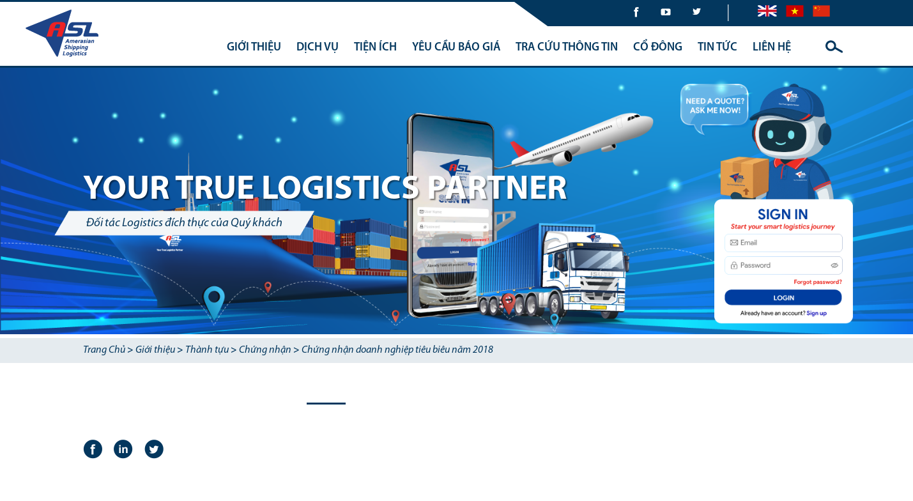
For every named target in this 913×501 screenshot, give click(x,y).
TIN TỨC (717, 48)
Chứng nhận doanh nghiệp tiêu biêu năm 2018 (397, 350)
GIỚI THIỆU (254, 48)
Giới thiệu (155, 350)
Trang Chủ (104, 350)
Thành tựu (207, 350)
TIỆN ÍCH (375, 48)
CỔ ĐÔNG (657, 48)
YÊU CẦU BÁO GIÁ (456, 48)
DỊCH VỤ (317, 48)
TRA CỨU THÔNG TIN (567, 48)
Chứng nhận (265, 350)
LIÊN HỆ (772, 48)
